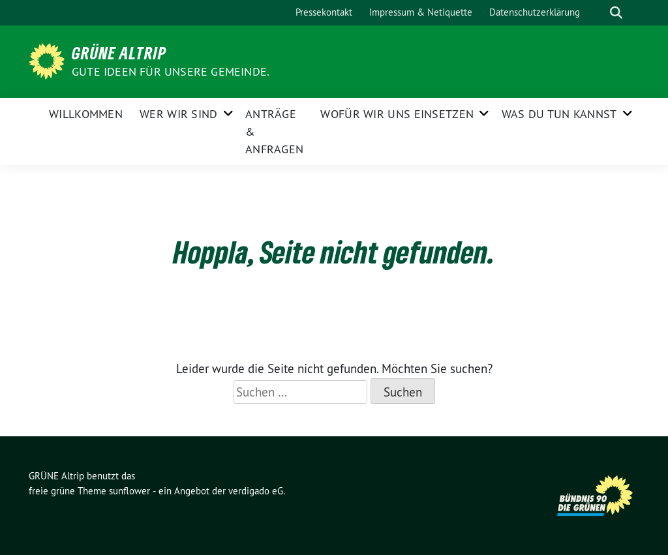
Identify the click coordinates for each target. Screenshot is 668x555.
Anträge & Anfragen (274, 131)
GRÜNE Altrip (119, 53)
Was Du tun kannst (559, 113)
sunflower (129, 491)
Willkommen (86, 113)
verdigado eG (255, 491)
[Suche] (597, 12)
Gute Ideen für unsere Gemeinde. (170, 71)
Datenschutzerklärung (534, 12)
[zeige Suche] (616, 12)
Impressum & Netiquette (420, 12)
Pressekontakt (324, 12)
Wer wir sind (179, 113)
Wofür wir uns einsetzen (397, 113)
